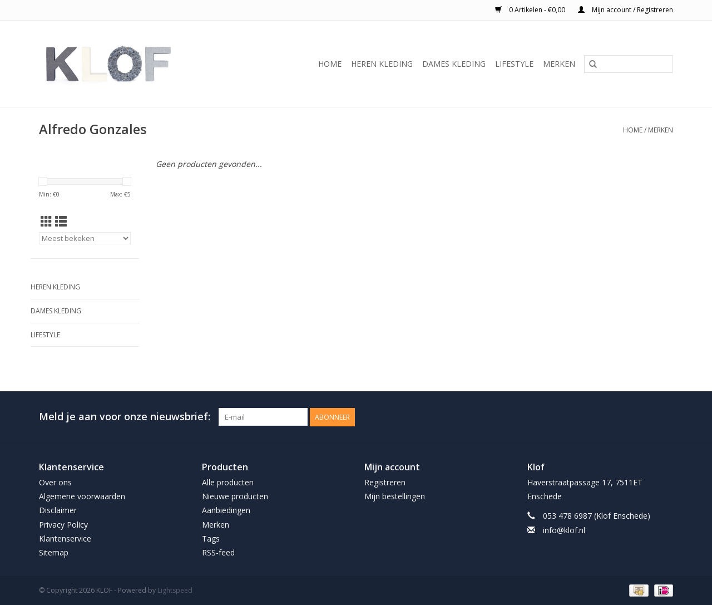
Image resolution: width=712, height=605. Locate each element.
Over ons (55, 482)
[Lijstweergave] (61, 221)
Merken (559, 63)
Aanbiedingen (226, 510)
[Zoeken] (628, 64)
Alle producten (228, 482)
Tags (211, 538)
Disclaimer (58, 510)
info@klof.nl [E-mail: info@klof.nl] (564, 530)
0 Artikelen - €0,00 (531, 9)
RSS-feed (218, 552)
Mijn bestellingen (394, 496)
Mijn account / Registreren (625, 9)
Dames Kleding (454, 63)
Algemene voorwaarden (82, 496)
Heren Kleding (382, 63)
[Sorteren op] (85, 238)
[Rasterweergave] (46, 221)
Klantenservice (65, 538)
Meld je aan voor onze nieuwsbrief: (124, 416)
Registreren (385, 482)
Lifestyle (514, 63)
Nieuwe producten (235, 496)
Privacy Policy (63, 524)
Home (330, 63)
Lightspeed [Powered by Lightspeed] (174, 590)
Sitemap (53, 552)
